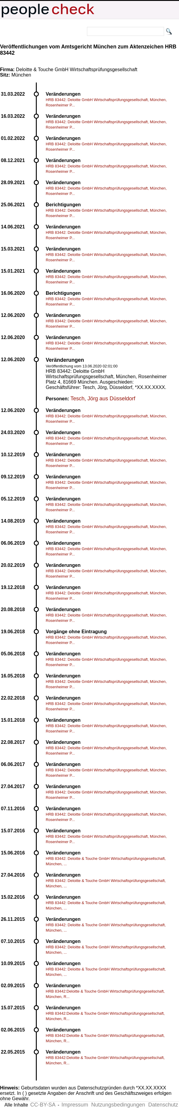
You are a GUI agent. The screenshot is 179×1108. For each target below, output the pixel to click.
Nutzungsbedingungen (118, 1105)
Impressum (75, 1105)
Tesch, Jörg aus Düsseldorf (103, 399)
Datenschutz (163, 1105)
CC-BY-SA (42, 1105)
